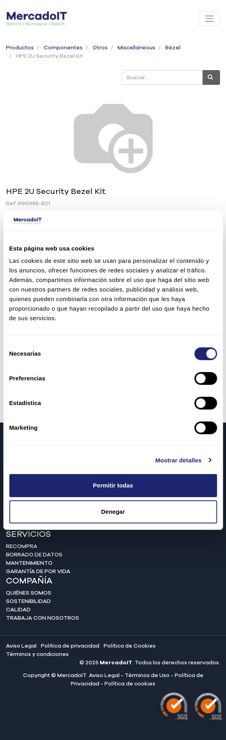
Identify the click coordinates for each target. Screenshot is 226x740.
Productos (20, 48)
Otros (100, 48)
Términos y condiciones (37, 654)
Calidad (18, 610)
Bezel (172, 48)
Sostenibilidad (28, 601)
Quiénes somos (28, 593)
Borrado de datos (34, 555)
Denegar (113, 511)
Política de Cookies (130, 646)
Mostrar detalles (178, 460)
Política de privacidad (70, 646)
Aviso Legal (21, 646)
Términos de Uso (147, 675)
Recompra (21, 546)
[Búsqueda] (211, 77)
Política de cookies (129, 684)
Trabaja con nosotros (42, 618)
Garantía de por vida (38, 571)
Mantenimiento (29, 563)
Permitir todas (113, 485)
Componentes (63, 48)
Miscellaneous (136, 48)
